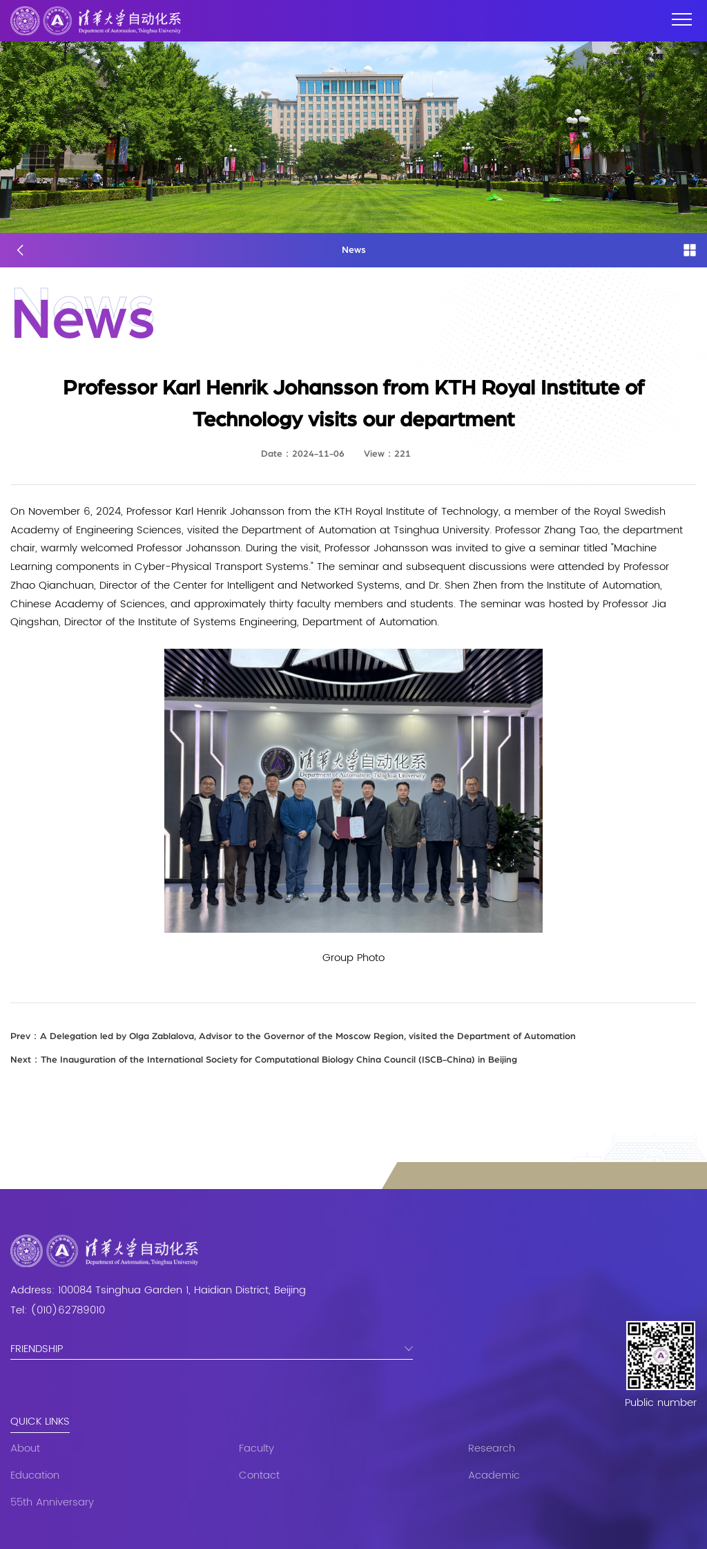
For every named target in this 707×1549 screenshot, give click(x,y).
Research (491, 1448)
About (25, 1448)
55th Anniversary (52, 1502)
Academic (494, 1475)
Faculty (256, 1448)
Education (34, 1475)
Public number (661, 1404)
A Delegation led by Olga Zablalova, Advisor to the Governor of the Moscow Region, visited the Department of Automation (293, 1036)
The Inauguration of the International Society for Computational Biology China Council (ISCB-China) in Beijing (263, 1060)
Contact (259, 1475)
